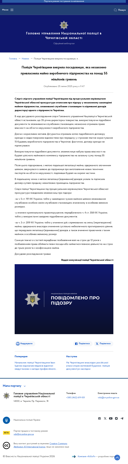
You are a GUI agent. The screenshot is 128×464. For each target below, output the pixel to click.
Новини (25, 59)
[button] (15, 386)
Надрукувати (26, 344)
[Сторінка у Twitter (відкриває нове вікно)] (105, 418)
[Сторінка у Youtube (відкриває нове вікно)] (110, 418)
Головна (13, 59)
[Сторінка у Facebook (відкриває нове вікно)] (99, 418)
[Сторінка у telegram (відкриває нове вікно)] (122, 418)
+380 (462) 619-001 (75, 397)
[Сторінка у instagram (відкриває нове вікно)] (116, 418)
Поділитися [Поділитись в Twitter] (105, 344)
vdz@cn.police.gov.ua (108, 397)
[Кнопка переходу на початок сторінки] (117, 457)
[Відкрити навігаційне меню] (11, 9)
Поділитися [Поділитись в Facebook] (84, 344)
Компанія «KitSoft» (87, 456)
